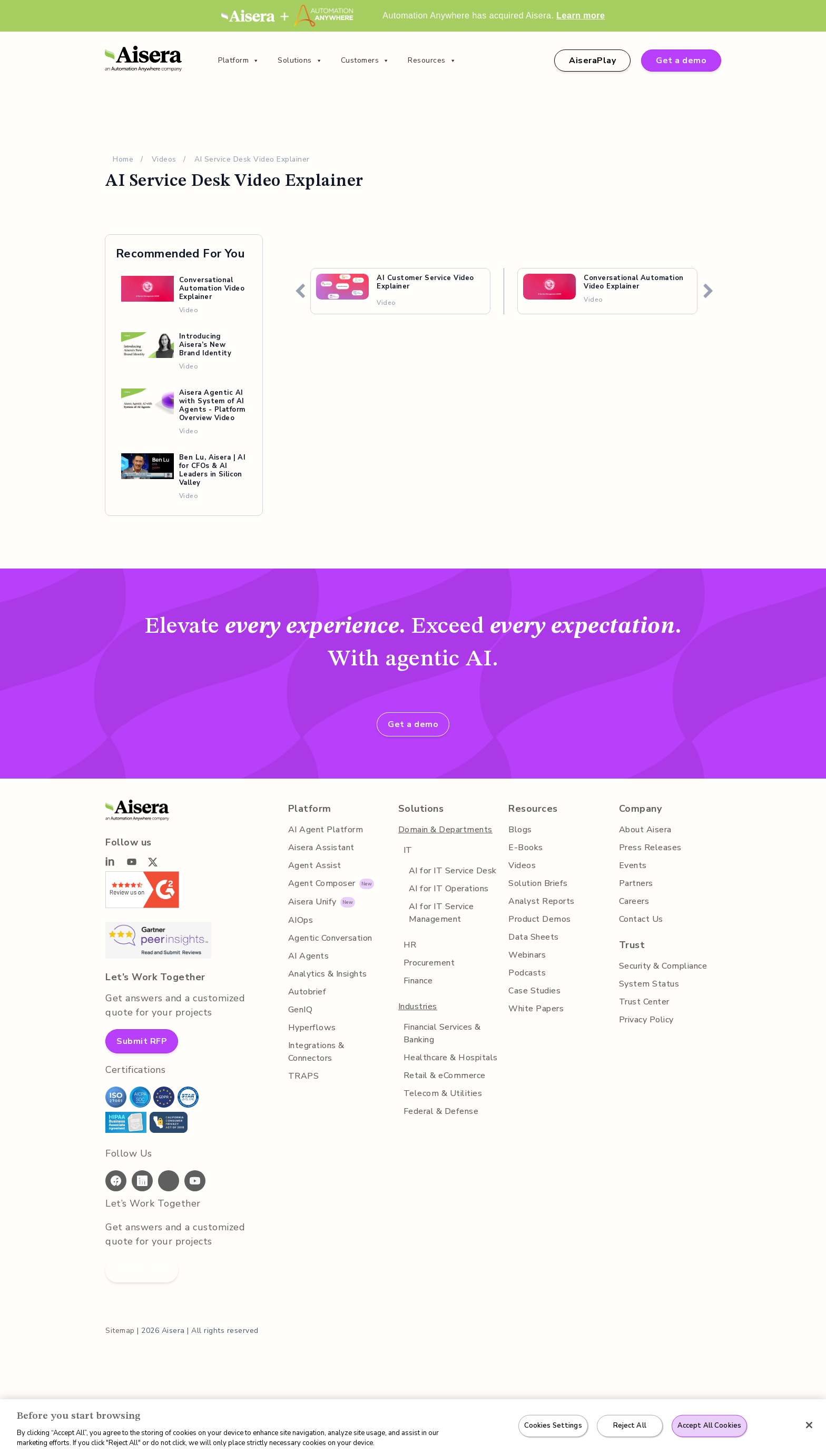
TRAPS (301, 1076)
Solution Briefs (538, 883)
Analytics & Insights (327, 974)
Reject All (629, 1425)
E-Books (525, 847)
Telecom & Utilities (441, 1093)
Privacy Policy (646, 1019)
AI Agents (307, 956)
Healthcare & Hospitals (450, 1057)
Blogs (520, 829)
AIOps (299, 920)
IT (407, 850)
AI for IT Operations (448, 888)
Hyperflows (311, 1027)
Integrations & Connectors (316, 1052)
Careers (634, 901)
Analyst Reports (541, 901)
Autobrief (306, 992)
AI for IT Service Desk (452, 871)
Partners (635, 883)
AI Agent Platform (324, 829)
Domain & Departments (445, 829)
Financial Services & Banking (443, 1033)
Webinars (527, 955)
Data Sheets (533, 937)
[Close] (809, 1425)
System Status (647, 984)
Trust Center (643, 1002)
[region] (413, 1426)
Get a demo (682, 60)
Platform (239, 60)
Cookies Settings (555, 1425)
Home (123, 159)
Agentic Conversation (330, 938)
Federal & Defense (440, 1111)
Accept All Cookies (707, 1425)
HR (409, 945)
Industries (418, 1006)
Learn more (580, 15)
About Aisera (645, 829)
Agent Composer (321, 883)
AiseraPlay (596, 60)
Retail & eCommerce (444, 1075)
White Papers (536, 1008)
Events (632, 865)
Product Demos (539, 919)
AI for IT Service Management (440, 913)
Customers (364, 60)
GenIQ (299, 1009)
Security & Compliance (664, 966)
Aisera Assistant (320, 847)
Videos (164, 159)
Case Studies (534, 991)
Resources (430, 60)
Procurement (429, 963)
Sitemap (119, 1331)
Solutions (300, 60)
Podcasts (526, 973)
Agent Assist (313, 865)
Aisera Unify (312, 902)
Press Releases (649, 847)
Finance (418, 981)
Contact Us (640, 919)
